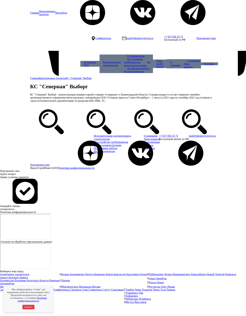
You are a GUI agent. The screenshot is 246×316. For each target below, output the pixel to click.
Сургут (106, 289)
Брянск (24, 277)
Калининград (78, 274)
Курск (143, 274)
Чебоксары (132, 298)
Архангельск (22, 274)
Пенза (153, 282)
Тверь (138, 289)
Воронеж (54, 280)
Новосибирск (199, 274)
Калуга (90, 274)
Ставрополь (95, 289)
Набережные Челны (160, 274)
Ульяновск (132, 292)
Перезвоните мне (206, 38)
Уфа (140, 292)
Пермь (160, 282)
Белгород (14, 277)
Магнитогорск (70, 286)
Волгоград (33, 280)
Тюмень (170, 289)
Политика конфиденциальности (76, 168)
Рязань (171, 286)
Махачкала (85, 286)
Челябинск (145, 298)
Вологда (44, 280)
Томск (156, 289)
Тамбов (130, 289)
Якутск (130, 302)
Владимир (21, 280)
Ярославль (141, 302)
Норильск (230, 274)
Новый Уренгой (216, 274)
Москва (96, 286)
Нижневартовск (181, 274)
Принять (28, 307)
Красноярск (133, 274)
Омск (152, 278)
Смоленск (76, 289)
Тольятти (147, 289)
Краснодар (120, 274)
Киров (110, 274)
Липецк (65, 280)
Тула (163, 289)
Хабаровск (132, 295)
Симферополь (61, 289)
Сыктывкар (117, 289)
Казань (65, 274)
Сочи (85, 289)
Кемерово (100, 274)
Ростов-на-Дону (158, 286)
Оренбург (161, 278)
